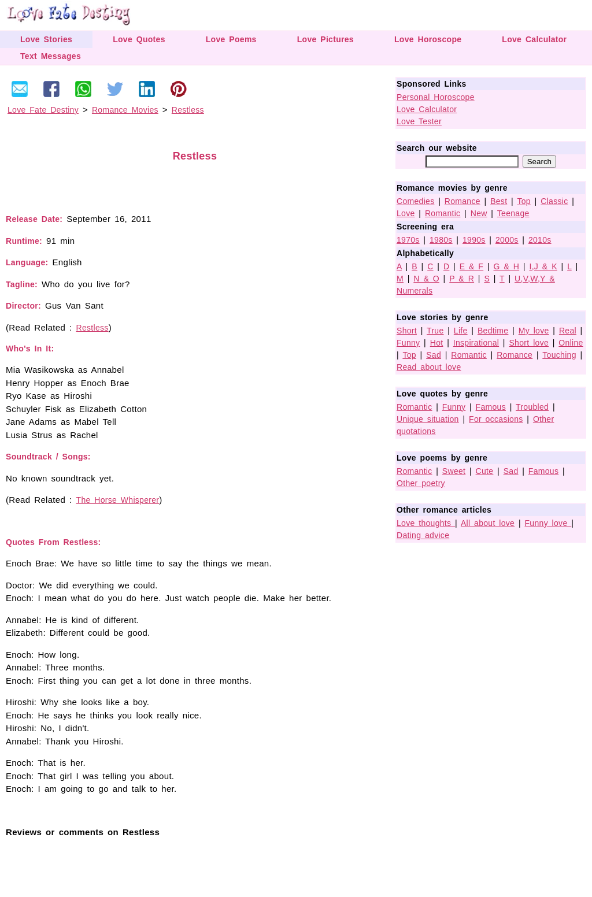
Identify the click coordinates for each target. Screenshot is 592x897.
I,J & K (543, 266)
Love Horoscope (427, 39)
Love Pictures (325, 39)
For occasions (496, 419)
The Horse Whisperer (118, 500)
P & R (461, 278)
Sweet (453, 471)
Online (570, 342)
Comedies (415, 201)
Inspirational (476, 342)
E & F (472, 266)
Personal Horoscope (436, 97)
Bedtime (493, 330)
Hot (436, 342)
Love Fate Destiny (43, 109)
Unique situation (428, 419)
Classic (554, 201)
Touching (559, 354)
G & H (507, 266)
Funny (408, 342)
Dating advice (423, 535)
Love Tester (419, 121)
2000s (507, 239)
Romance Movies (125, 109)
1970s (408, 239)
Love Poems (231, 39)
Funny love (548, 523)
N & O (426, 278)
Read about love (429, 367)
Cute (485, 471)
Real (567, 330)
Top (523, 201)
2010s (540, 239)
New (479, 213)
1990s (474, 239)
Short (407, 330)
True (435, 330)
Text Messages (50, 56)
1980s (441, 239)
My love (534, 330)
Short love (529, 342)
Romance (462, 201)
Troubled (532, 407)
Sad (433, 354)
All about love (488, 523)
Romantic (443, 213)
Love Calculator (534, 39)
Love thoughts (426, 523)
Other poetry (421, 483)
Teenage (513, 213)
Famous (491, 407)
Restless (188, 109)
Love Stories (46, 39)
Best (498, 201)
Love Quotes (139, 39)
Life (461, 330)
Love (406, 213)
